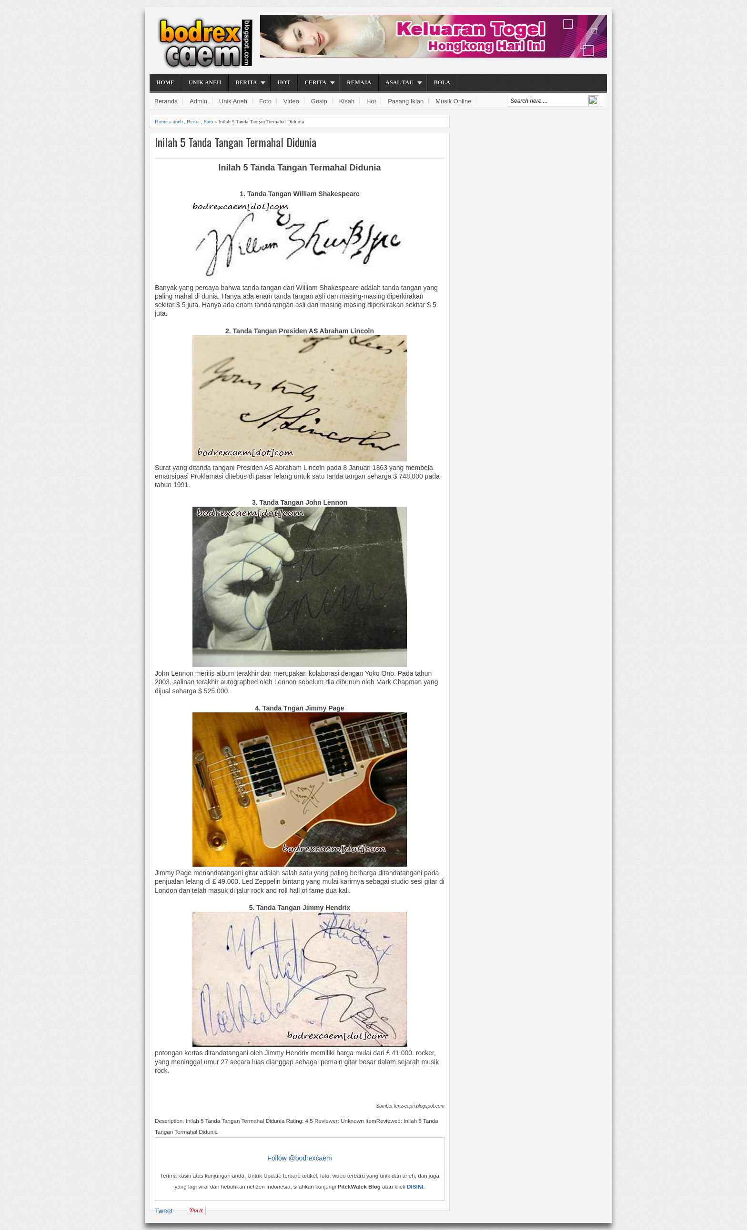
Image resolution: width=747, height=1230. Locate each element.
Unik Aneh (205, 82)
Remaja (359, 82)
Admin (198, 101)
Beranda (166, 101)
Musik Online (453, 101)
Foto (265, 101)
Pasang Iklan (406, 101)
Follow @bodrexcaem (299, 1158)
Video (291, 101)
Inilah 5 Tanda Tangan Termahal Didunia (235, 142)
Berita (246, 82)
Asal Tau (399, 82)
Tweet (163, 1211)
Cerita (315, 82)
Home (165, 82)
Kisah (347, 101)
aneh (178, 121)
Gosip (319, 101)
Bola (442, 82)
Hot (283, 82)
